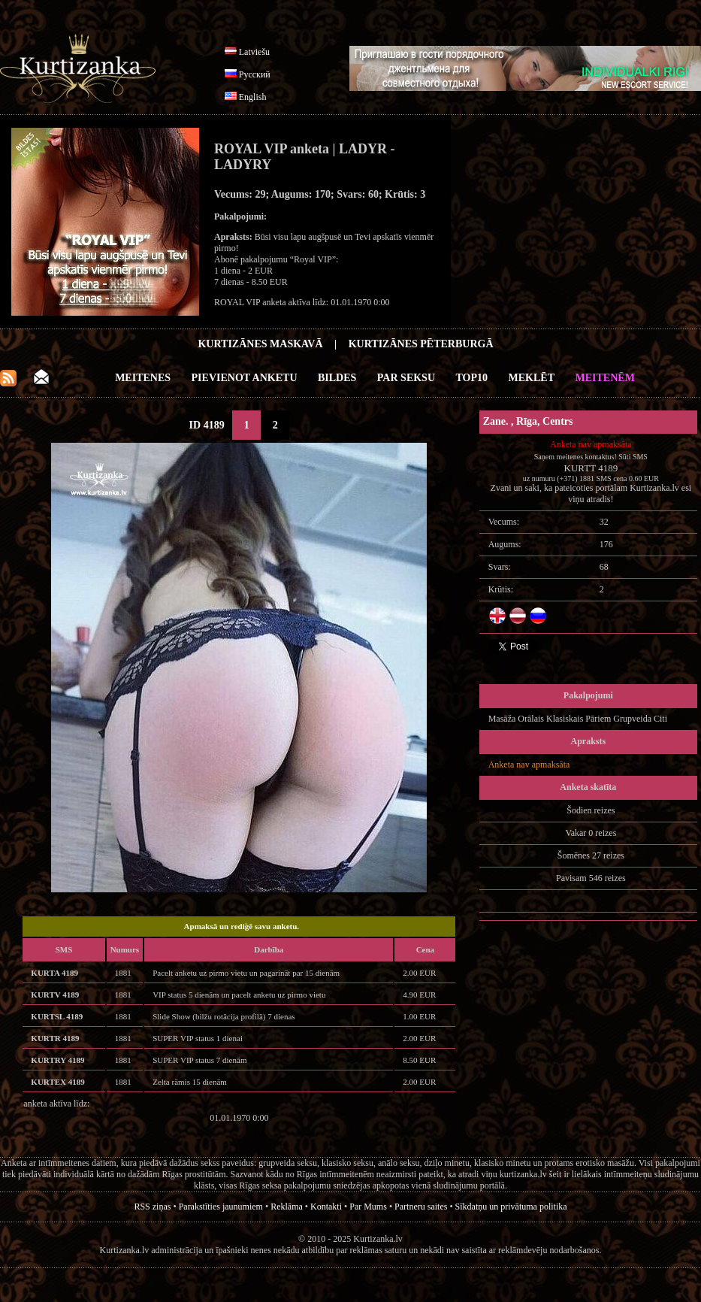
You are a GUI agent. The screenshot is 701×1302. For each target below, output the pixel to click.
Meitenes (143, 377)
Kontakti (326, 1206)
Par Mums (368, 1206)
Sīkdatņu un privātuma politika (511, 1206)
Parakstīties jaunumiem (221, 1206)
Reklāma (286, 1206)
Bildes (337, 377)
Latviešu (254, 52)
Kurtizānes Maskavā (260, 344)
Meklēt (531, 377)
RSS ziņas (152, 1206)
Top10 (472, 377)
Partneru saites (420, 1206)
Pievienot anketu (245, 377)
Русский (254, 74)
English (253, 97)
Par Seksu (406, 377)
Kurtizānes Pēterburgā (421, 344)
